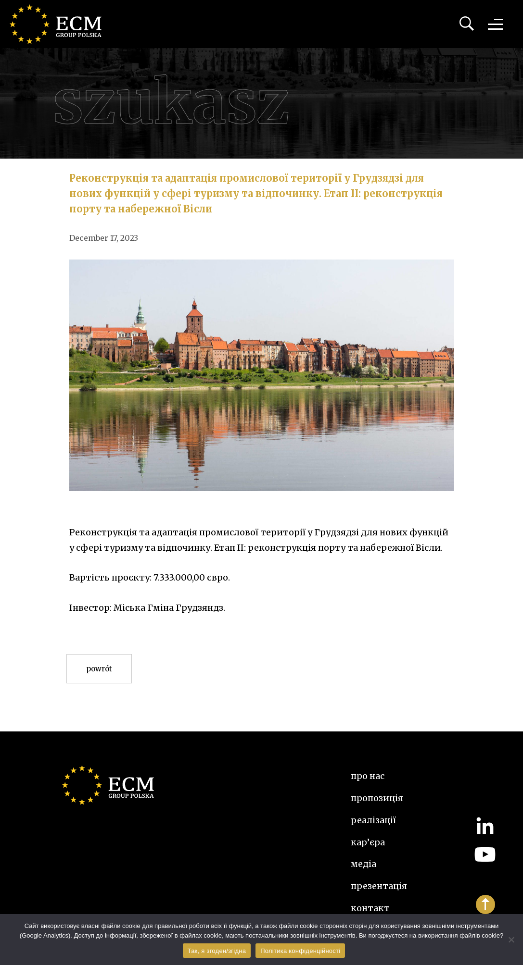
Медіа (363, 863)
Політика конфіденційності (300, 950)
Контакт (370, 908)
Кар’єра (368, 842)
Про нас (367, 775)
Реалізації (373, 820)
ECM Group (60, 24)
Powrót (99, 668)
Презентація (379, 885)
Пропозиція (377, 798)
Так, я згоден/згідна (217, 950)
